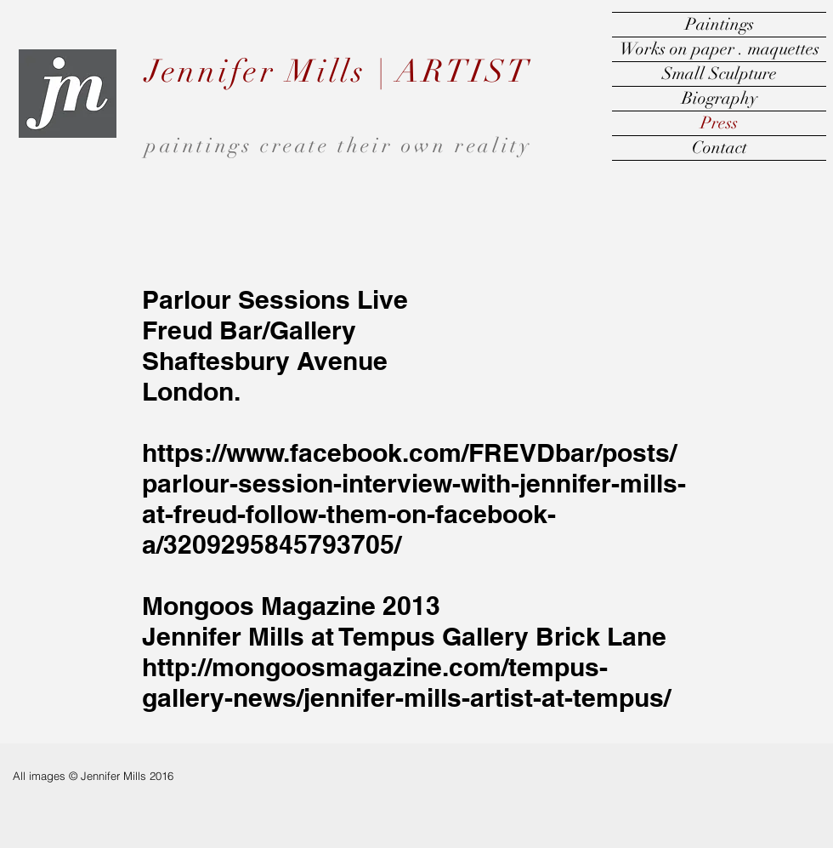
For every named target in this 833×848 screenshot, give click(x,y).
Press (719, 123)
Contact (719, 147)
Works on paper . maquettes (719, 49)
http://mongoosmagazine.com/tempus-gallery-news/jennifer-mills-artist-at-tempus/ (406, 682)
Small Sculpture (719, 73)
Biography (719, 98)
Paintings (719, 24)
